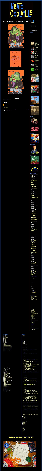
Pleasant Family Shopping (34, 271)
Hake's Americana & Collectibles (33, 309)
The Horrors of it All (33, 184)
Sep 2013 (24, 416)
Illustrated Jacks (6, 372)
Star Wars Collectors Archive (34, 320)
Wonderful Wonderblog (34, 219)
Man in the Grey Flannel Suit (34, 313)
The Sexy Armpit (33, 238)
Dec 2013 (24, 344)
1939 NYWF (5, 337)
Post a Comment (6, 107)
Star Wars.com (33, 321)
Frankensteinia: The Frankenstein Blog (33, 263)
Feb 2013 (24, 424)
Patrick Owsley (33, 244)
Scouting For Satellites (34, 276)
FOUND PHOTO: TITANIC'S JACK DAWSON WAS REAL (37, 44)
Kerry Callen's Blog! (33, 209)
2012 (23, 427)
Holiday (5, 371)
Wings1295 (6, 103)
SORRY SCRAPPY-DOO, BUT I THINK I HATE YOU (37, 60)
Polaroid (5, 388)
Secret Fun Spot (33, 318)
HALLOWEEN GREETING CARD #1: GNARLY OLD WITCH (30, 413)
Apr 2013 (24, 422)
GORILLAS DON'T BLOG (34, 174)
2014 (23, 342)
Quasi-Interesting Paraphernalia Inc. (33, 292)
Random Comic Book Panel (7, 389)
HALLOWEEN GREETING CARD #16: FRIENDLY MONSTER (30, 381)
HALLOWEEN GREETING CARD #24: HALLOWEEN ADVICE (31, 364)
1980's (5, 342)
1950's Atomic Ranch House (34, 258)
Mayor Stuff (5, 379)
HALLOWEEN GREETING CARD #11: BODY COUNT (29, 390)
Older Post (27, 109)
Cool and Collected (33, 234)
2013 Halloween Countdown (8, 99)
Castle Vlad (32, 298)
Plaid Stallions (33, 242)
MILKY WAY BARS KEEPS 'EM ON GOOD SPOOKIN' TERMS (30, 405)
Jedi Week (5, 375)
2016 (23, 340)
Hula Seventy (33, 232)
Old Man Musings (33, 213)
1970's (5, 341)
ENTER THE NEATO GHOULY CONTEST (36, 56)
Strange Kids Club (33, 322)
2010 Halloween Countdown (7, 349)
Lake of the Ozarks (6, 376)
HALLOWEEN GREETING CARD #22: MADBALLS (29, 369)
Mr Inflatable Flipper (6, 386)
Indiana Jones (5, 374)
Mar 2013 (24, 423)
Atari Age (32, 297)
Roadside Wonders (33, 315)
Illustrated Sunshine (6, 373)
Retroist (32, 182)
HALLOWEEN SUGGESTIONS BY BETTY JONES (29, 396)
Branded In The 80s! (33, 240)
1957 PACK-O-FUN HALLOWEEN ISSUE (28, 365)
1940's (5, 338)
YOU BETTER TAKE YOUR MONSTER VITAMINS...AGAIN (37, 48)
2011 (23, 428)
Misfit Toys (5, 381)
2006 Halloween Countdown (7, 345)
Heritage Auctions (33, 310)
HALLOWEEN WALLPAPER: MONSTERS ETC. (29, 368)
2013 (23, 343)
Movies (5, 385)
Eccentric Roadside (33, 269)
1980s (4, 343)
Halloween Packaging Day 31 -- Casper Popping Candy (36, 52)
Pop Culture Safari (33, 176)
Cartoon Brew (33, 178)
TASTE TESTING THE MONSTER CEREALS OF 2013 (29, 384)
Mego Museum (33, 314)
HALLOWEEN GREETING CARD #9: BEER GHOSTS (29, 395)
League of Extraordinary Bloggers (8, 377)
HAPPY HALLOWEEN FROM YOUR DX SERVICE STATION (30, 370)
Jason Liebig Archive (33, 311)
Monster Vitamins (6, 382)
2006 (23, 434)
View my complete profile (33, 26)
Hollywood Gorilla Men (34, 246)
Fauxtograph (5, 367)
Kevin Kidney (33, 260)
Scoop (32, 317)
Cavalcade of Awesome (34, 207)
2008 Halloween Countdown (7, 347)
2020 (23, 336)
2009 (23, 430)
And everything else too (34, 180)
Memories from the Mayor (7, 380)
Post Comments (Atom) (8, 110)
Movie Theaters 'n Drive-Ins (7, 384)
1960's (5, 340)
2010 (23, 429)
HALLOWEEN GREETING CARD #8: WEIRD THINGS (30, 397)
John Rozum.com (33, 227)
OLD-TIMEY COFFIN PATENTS (27, 363)
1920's (5, 335)
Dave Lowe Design (33, 250)
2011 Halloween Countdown (7, 350)
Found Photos (5, 369)
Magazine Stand (6, 378)
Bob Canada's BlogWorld (34, 205)
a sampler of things (33, 217)
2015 (23, 341)
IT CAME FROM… (33, 215)
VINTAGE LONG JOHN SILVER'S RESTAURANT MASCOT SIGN (36, 65)
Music (5, 387)
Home (15, 109)
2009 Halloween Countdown (7, 348)
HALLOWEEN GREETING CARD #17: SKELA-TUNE (29, 380)
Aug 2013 (24, 417)
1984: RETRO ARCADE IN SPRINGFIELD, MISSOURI (36, 69)
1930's (5, 336)
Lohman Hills (32, 312)
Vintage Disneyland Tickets (34, 225)
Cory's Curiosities (33, 211)
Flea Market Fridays (6, 368)
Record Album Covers (6, 390)
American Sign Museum (34, 296)
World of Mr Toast (33, 329)
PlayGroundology (33, 186)
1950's (5, 339)
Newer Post (4, 109)
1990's (5, 344)
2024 (23, 335)
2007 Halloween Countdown (7, 346)
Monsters (5, 383)
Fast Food (5, 366)
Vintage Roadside (33, 248)
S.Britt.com (32, 316)
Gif (4, 370)
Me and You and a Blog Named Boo (34, 195)
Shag (31, 319)
